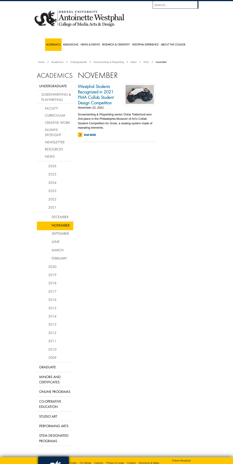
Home (41, 62)
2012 (52, 332)
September (60, 233)
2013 (52, 324)
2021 (146, 62)
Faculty (51, 108)
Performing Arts (53, 426)
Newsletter (55, 142)
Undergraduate (78, 62)
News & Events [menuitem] (90, 44)
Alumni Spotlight (53, 132)
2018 (52, 283)
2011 (52, 341)
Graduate (47, 367)
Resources (54, 149)
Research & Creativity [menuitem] (116, 44)
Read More (90, 135)
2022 (52, 199)
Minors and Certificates (50, 379)
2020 (52, 266)
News (134, 62)
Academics (57, 62)
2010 (52, 349)
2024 (52, 182)
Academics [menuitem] (53, 44)
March (57, 250)
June (56, 241)
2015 (52, 308)
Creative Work (57, 122)
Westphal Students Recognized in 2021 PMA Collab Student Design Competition (96, 94)
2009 (52, 357)
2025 (52, 174)
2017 (52, 291)
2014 (52, 316)
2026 (52, 166)
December (60, 217)
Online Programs (54, 391)
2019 (52, 274)
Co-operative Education (50, 404)
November (61, 225)
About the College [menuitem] (173, 44)
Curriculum (55, 115)
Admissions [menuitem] (70, 44)
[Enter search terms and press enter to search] (177, 4)
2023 (52, 190)
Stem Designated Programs (53, 438)
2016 (52, 299)
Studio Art (48, 416)
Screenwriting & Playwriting (109, 62)
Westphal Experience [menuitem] (145, 44)
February (59, 258)
